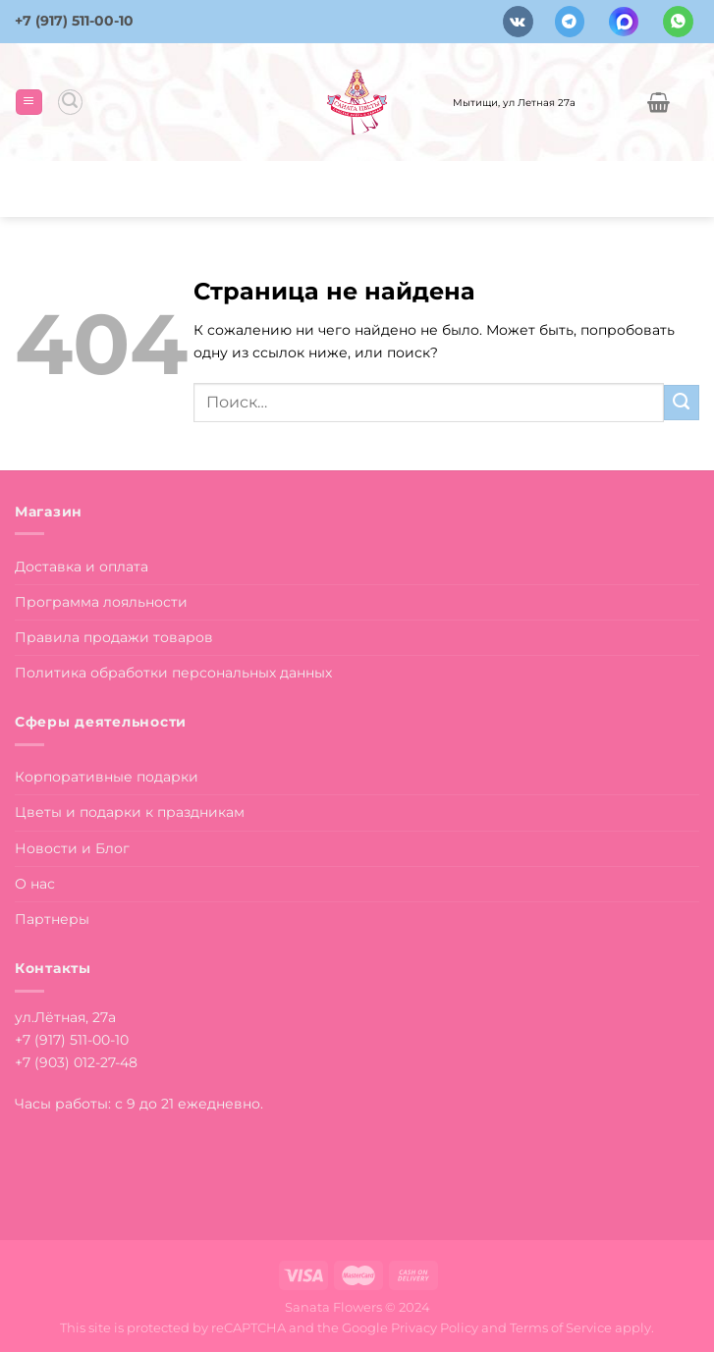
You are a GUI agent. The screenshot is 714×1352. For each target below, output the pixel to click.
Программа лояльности (101, 602)
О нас (35, 883)
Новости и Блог (72, 848)
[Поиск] (70, 101)
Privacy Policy (434, 1327)
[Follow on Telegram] (570, 21)
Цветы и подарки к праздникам (130, 812)
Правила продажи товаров (114, 637)
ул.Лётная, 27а (65, 1017)
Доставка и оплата (81, 566)
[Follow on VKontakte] (518, 21)
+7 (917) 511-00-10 (74, 20)
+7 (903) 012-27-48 (76, 1062)
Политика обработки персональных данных (173, 672)
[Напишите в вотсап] (678, 21)
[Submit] (681, 402)
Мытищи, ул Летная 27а (514, 101)
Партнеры (52, 919)
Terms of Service (561, 1327)
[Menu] (28, 102)
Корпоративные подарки (106, 776)
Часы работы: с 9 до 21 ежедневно (137, 1103)
